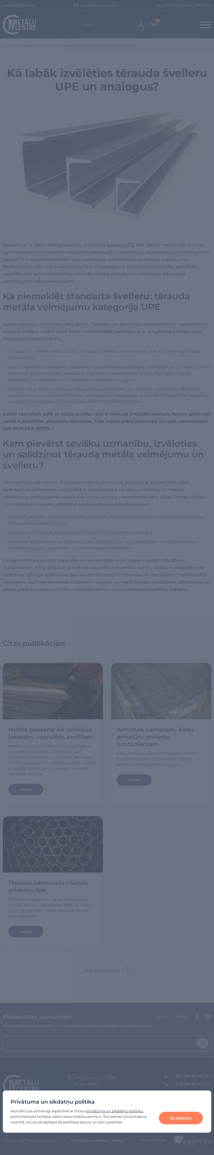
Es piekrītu (181, 1118)
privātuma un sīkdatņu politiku (114, 1111)
